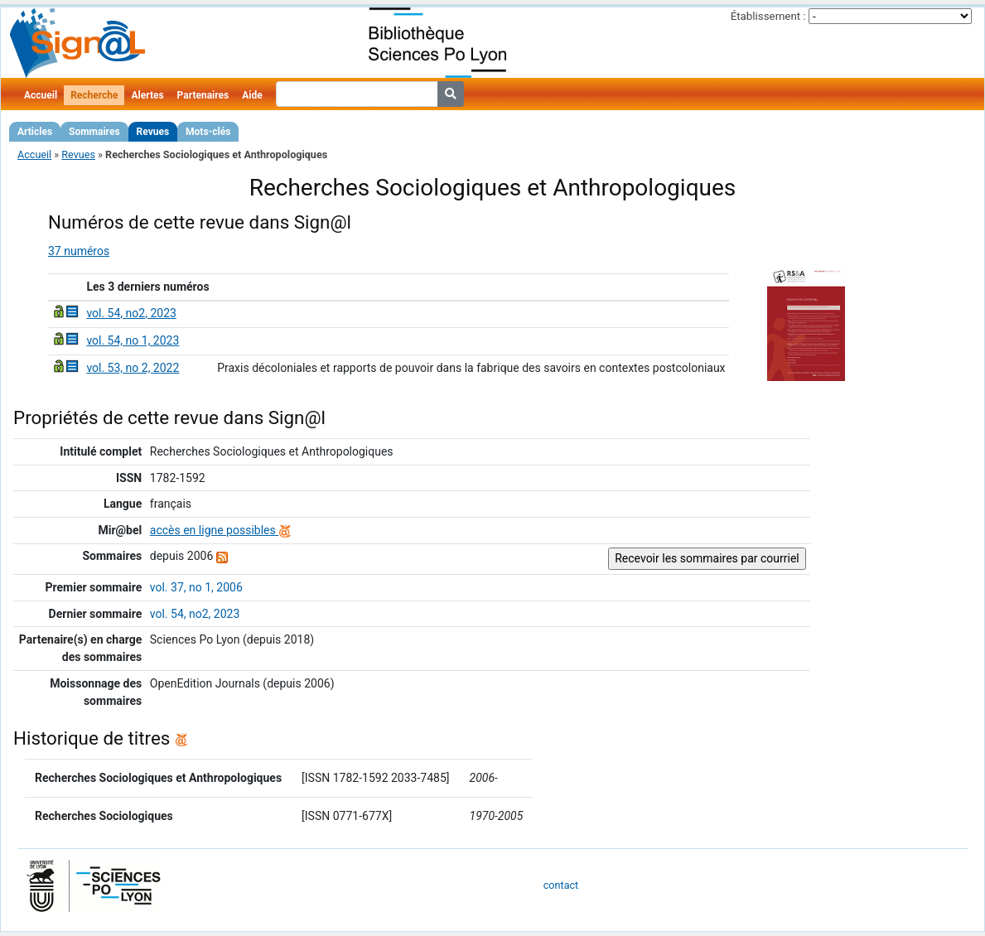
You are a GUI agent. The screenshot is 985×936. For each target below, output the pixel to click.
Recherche (94, 95)
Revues (153, 132)
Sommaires (94, 132)
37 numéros (78, 251)
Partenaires (203, 95)
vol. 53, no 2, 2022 (132, 367)
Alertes (147, 95)
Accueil (40, 95)
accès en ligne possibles (221, 530)
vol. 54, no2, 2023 (131, 313)
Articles (34, 132)
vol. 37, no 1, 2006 (196, 587)
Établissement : (768, 16)
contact (560, 885)
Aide (252, 95)
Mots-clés (208, 132)
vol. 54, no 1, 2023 (132, 340)
